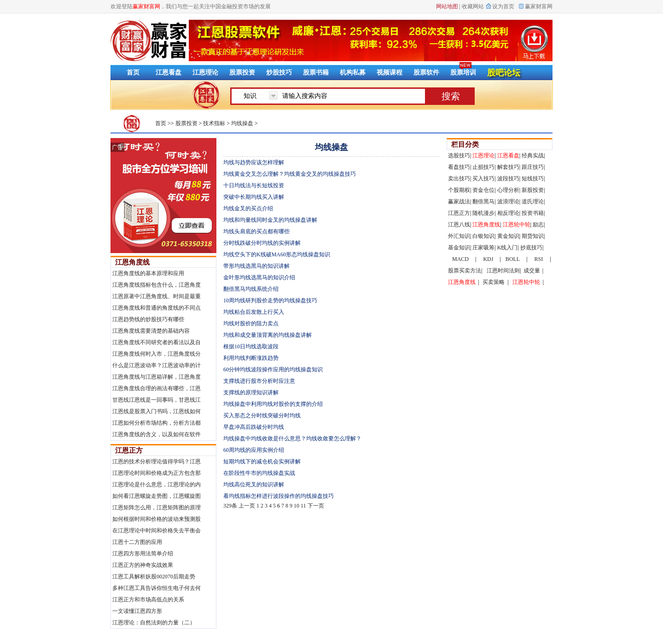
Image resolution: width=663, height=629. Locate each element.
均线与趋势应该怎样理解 (253, 162)
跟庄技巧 (533, 167)
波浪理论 (508, 201)
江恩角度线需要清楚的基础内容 (151, 331)
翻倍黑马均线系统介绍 (251, 289)
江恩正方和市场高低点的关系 (148, 599)
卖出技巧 (459, 178)
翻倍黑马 (483, 201)
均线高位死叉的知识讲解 (253, 484)
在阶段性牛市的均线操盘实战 (259, 473)
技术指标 (214, 123)
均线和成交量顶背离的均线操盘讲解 (267, 335)
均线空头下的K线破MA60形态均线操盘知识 (276, 254)
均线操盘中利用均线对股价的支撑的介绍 (273, 404)
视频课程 (389, 72)
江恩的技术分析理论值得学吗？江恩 (156, 461)
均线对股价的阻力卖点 (251, 323)
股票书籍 (316, 72)
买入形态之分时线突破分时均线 (262, 415)
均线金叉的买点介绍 (248, 208)
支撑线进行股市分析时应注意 (259, 381)
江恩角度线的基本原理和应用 (148, 273)
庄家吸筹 (483, 247)
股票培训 (463, 72)
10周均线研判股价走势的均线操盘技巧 (270, 300)
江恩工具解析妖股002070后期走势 (153, 576)
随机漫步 (483, 213)
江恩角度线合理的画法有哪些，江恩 (156, 388)
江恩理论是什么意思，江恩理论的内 (156, 484)
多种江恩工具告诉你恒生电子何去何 (156, 588)
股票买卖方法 (464, 270)
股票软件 (426, 72)
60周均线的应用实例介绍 (253, 450)
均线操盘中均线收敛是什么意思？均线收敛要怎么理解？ (292, 438)
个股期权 (459, 190)
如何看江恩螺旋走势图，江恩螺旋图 (156, 496)
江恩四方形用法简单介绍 (142, 553)
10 (296, 505)
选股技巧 (459, 155)
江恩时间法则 (503, 270)
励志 (538, 224)
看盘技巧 (459, 167)
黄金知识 (508, 236)
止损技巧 (483, 167)
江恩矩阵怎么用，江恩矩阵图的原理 (156, 507)
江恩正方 (129, 450)
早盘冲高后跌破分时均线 (253, 427)
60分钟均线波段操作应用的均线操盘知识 (273, 369)
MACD (460, 259)
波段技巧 (508, 178)
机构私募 (353, 72)
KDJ (488, 259)
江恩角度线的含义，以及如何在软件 (156, 434)
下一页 (316, 505)
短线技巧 (533, 178)
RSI (539, 259)
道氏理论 (533, 201)
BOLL (513, 259)
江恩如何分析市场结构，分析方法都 (156, 423)
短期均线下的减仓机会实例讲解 (262, 461)
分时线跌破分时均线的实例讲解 (262, 243)
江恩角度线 (132, 262)
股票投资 (242, 72)
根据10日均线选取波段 (251, 346)
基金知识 (459, 247)
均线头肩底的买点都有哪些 (256, 231)
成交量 (531, 270)
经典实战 (533, 155)
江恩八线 (459, 224)
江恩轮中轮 (516, 224)
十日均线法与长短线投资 (253, 185)
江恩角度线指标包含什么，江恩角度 (156, 285)
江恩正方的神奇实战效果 (142, 565)
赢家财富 (148, 40)
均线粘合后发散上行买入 (253, 312)
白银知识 (483, 236)
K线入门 (507, 247)
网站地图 (447, 6)
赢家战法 (459, 201)
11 (303, 505)
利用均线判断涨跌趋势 (251, 358)
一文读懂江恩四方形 (137, 611)
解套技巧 (508, 167)
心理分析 (508, 190)
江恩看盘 (168, 72)
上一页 (246, 505)
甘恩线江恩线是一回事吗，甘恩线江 (156, 400)
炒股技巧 (279, 72)
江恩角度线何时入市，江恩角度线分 (156, 354)
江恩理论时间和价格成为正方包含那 (156, 473)
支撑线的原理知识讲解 (251, 392)
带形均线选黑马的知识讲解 (256, 266)
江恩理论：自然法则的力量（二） (153, 622)
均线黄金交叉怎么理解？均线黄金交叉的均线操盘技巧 (289, 174)
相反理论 (508, 213)
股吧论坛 (503, 72)
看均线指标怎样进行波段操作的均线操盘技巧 (278, 496)
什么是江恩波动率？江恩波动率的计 (156, 365)
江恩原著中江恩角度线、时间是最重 (156, 296)
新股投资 (533, 190)
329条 (230, 505)
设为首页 (503, 6)
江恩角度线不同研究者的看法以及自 (156, 342)
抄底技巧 (531, 247)
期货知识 (533, 236)
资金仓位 (483, 190)
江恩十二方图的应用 (137, 542)
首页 (160, 123)
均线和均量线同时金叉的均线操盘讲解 (270, 220)
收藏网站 (473, 6)
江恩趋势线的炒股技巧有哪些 (148, 319)
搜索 (451, 96)
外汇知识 (459, 236)
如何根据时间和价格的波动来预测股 (156, 519)
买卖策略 (494, 282)
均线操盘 (242, 123)
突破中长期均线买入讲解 (253, 197)
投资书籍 (533, 213)
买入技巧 (483, 178)
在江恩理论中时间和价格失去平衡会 (156, 530)
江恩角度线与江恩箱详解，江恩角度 (156, 377)
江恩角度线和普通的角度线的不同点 (156, 308)
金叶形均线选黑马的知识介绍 (259, 277)
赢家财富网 (538, 6)
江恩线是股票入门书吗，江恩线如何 (156, 411)
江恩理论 (205, 72)
